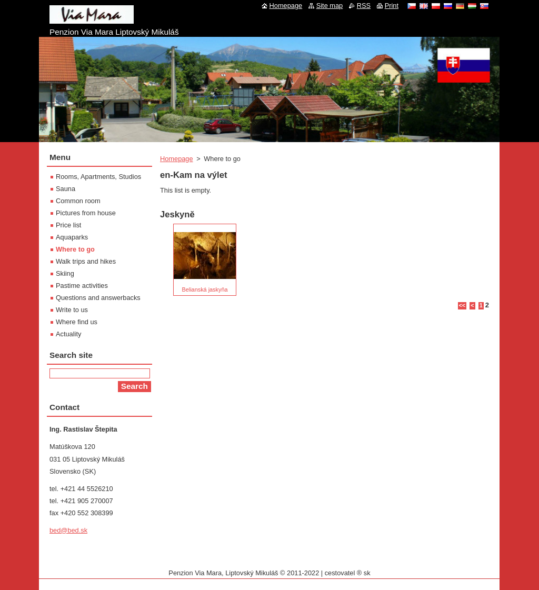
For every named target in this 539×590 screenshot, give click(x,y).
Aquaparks (72, 237)
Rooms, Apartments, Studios (98, 177)
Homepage (176, 159)
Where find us (76, 322)
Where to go (75, 249)
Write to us (72, 310)
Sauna (65, 189)
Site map (329, 5)
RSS (364, 5)
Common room (78, 201)
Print (391, 5)
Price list (68, 225)
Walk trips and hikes (86, 261)
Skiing (65, 273)
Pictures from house (86, 213)
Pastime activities (82, 285)
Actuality (68, 334)
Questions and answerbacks (98, 298)
